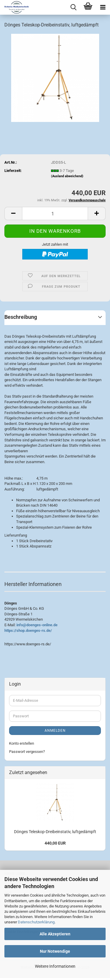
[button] (13, 213)
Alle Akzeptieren (55, 934)
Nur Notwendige (55, 951)
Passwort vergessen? (27, 751)
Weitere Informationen (55, 966)
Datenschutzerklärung (36, 922)
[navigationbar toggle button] (102, 7)
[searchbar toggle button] (73, 7)
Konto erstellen (21, 743)
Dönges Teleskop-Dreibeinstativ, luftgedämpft (55, 831)
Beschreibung (20, 317)
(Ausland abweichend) (67, 176)
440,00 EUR (55, 843)
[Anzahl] (55, 213)
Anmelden (55, 731)
